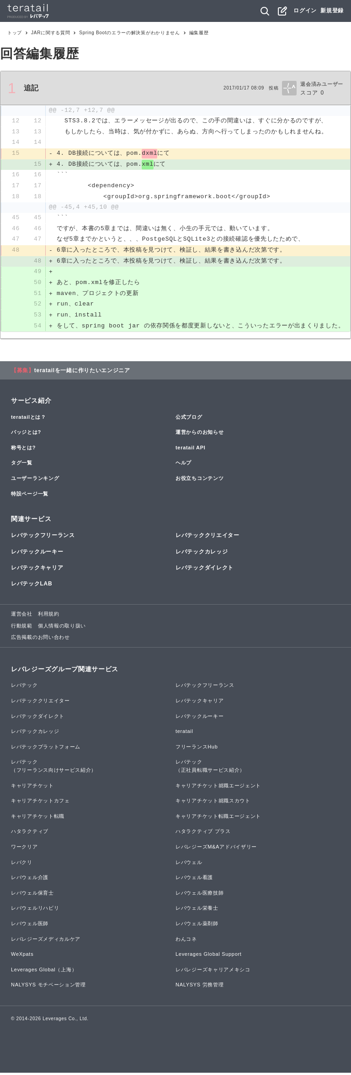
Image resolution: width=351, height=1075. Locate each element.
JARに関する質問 (50, 32)
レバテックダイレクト (205, 570)
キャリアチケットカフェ (40, 803)
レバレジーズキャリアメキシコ (213, 972)
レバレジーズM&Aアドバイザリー (216, 849)
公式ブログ (189, 419)
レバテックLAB (31, 586)
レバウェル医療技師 (199, 895)
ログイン (305, 10)
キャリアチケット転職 (37, 818)
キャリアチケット (32, 787)
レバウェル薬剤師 (197, 925)
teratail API (190, 450)
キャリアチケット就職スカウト (213, 803)
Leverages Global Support (209, 956)
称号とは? (23, 450)
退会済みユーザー (321, 84)
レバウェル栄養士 (197, 910)
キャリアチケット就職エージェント (218, 787)
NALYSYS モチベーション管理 (48, 987)
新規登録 (332, 10)
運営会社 (21, 616)
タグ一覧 (21, 465)
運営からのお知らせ (199, 434)
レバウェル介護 (29, 879)
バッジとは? (26, 434)
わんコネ (186, 941)
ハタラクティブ (29, 833)
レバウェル (189, 864)
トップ (14, 32)
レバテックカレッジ (202, 554)
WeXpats (22, 956)
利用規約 (48, 616)
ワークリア (24, 849)
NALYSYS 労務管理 (199, 987)
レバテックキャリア (37, 570)
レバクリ (21, 864)
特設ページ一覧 (29, 496)
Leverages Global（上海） (44, 972)
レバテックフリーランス (43, 538)
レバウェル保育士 (32, 895)
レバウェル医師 (29, 925)
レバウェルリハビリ (35, 910)
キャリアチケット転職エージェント (218, 818)
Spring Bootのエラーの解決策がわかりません (129, 32)
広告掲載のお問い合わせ (40, 639)
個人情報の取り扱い (62, 628)
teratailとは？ (28, 419)
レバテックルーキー (37, 554)
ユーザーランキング (35, 480)
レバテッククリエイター (207, 538)
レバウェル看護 (194, 879)
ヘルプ (183, 465)
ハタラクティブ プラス (203, 833)
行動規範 (21, 628)
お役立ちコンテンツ (199, 480)
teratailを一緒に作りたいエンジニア (82, 372)
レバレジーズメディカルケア (45, 941)
